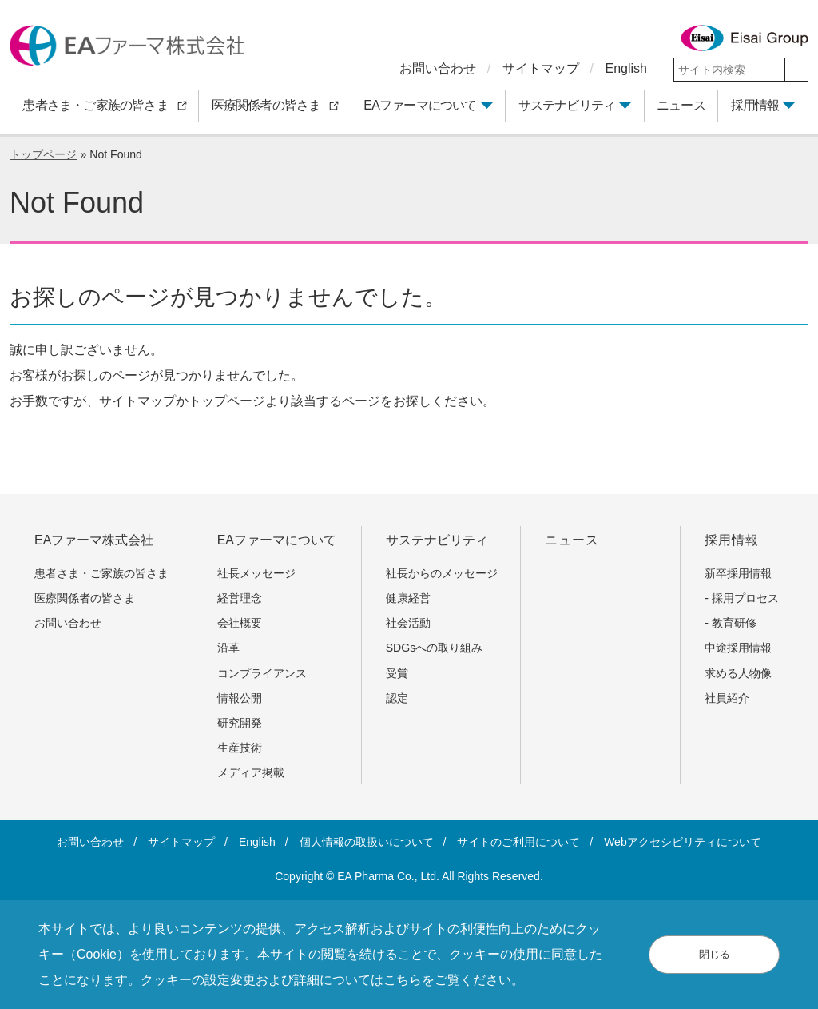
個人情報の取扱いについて (367, 842)
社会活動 (408, 622)
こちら (402, 980)
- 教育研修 (730, 622)
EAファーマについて (419, 105)
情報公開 (239, 698)
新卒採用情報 (738, 573)
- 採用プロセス (742, 598)
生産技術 (239, 747)
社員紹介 (727, 698)
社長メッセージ (256, 573)
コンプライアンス (262, 673)
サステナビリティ (567, 105)
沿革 (228, 647)
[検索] (796, 70)
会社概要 (239, 622)
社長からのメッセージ (442, 573)
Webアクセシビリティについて (682, 842)
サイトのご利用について (518, 842)
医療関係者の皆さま (90, 598)
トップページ (43, 154)
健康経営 (408, 598)
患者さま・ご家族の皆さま (107, 573)
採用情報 (755, 105)
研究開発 (239, 722)
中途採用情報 (738, 647)
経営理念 (239, 598)
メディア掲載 (250, 772)
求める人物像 (738, 673)
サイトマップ (540, 68)
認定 (397, 698)
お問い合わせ (437, 68)
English (626, 68)
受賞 (397, 673)
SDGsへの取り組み (434, 647)
